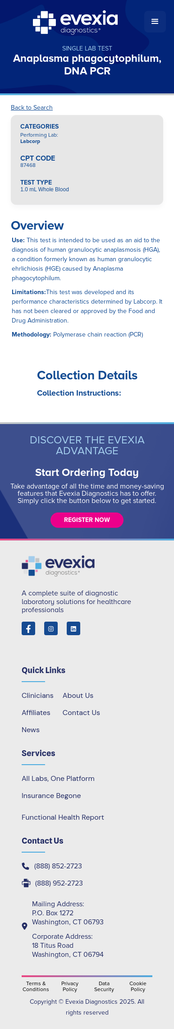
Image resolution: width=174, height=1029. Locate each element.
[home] (76, 21)
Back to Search (32, 107)
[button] (155, 21)
